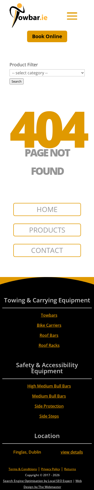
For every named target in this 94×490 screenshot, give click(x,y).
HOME (47, 209)
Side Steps (49, 416)
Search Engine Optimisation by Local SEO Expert (37, 481)
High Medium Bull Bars (49, 386)
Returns (70, 469)
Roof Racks (49, 345)
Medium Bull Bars (49, 396)
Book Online (47, 36)
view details (72, 452)
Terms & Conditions (23, 469)
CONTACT (47, 250)
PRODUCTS (47, 230)
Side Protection (49, 406)
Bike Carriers (49, 325)
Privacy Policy (50, 469)
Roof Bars (49, 335)
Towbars (49, 315)
